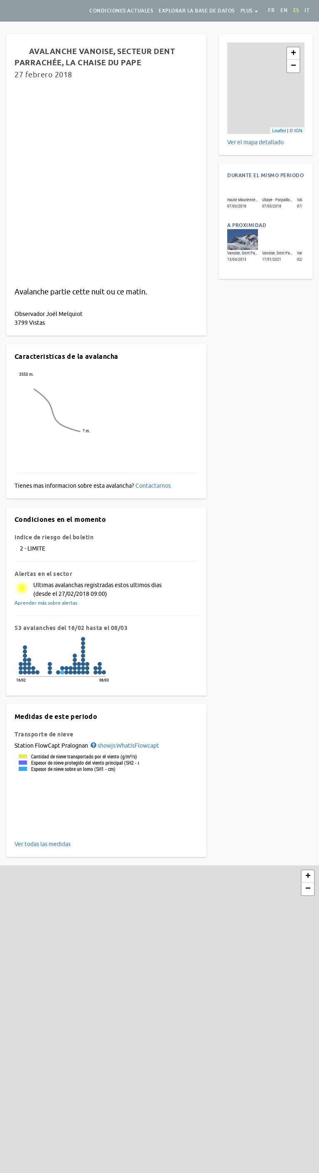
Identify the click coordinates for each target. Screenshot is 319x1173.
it (306, 10)
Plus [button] (249, 10)
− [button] (293, 66)
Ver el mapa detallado (255, 142)
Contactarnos (153, 485)
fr (271, 10)
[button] (124, 745)
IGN (298, 130)
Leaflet (279, 130)
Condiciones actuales (121, 10)
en (283, 10)
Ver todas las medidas (43, 844)
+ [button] (293, 53)
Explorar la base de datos (197, 10)
